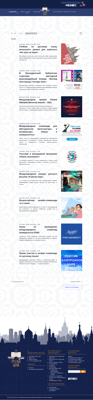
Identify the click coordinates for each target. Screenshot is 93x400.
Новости (31, 368)
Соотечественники (58, 11)
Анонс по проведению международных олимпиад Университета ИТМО (38, 230)
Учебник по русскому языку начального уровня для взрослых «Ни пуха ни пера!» (38, 49)
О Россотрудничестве (35, 361)
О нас (18, 12)
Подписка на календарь (72, 287)
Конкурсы (52, 365)
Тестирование (53, 364)
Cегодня (21, 33)
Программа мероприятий (36, 369)
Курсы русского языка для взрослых (56, 357)
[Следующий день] (15, 33)
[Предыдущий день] (12, 33)
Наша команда (33, 359)
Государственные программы (54, 389)
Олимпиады (52, 367)
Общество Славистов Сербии (56, 373)
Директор (31, 358)
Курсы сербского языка (56, 362)
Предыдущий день (17, 281)
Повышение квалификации (54, 370)
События (22, 11)
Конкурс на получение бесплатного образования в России (57, 377)
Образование (36, 11)
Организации (53, 387)
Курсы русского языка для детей (56, 360)
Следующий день (75, 281)
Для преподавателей (55, 368)
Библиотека (67, 11)
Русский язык (28, 12)
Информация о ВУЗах (55, 380)
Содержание (12, 11)
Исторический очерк (35, 356)
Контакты (73, 11)
